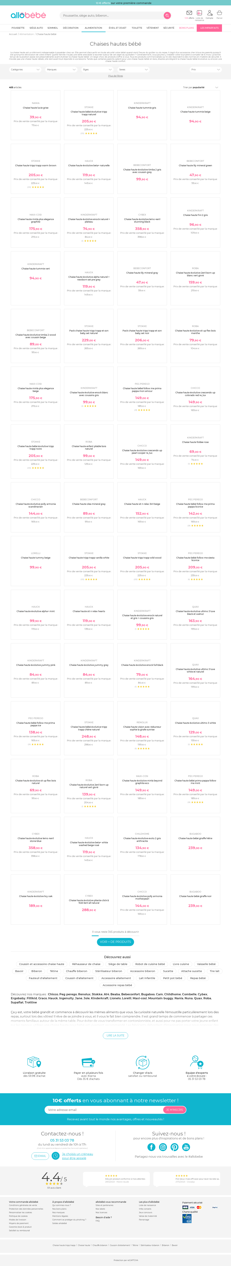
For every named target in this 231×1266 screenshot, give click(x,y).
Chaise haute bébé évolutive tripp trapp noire (36, 447)
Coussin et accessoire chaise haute (41, 964)
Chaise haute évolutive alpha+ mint (36, 611)
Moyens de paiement (19, 1223)
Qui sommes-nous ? (61, 1205)
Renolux (84, 994)
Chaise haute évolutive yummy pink (35, 665)
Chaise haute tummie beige (195, 111)
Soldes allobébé (59, 1223)
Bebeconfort (130, 994)
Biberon (36, 971)
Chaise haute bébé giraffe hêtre (195, 838)
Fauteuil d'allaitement (43, 978)
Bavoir (19, 971)
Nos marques (58, 1212)
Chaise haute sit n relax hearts (89, 611)
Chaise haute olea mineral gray (89, 504)
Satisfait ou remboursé (19, 1230)
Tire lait (214, 971)
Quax (198, 998)
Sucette (168, 971)
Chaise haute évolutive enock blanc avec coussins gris (89, 393)
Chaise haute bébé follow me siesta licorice (195, 559)
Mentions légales (60, 1216)
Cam (159, 994)
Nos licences (101, 1212)
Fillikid (32, 998)
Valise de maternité (148, 1216)
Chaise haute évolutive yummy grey (88, 665)
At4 (106, 994)
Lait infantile (147, 978)
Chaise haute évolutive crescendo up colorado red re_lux (195, 393)
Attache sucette (191, 971)
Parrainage (144, 1220)
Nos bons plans (59, 1209)
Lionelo (115, 998)
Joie (87, 998)
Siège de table (117, 964)
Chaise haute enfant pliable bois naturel (89, 447)
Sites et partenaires (104, 1205)
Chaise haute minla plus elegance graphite (36, 220)
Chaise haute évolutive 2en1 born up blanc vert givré (195, 274)
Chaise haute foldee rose (195, 442)
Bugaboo (148, 994)
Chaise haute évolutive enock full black (142, 665)
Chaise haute (84, 1245)
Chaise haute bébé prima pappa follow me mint (195, 781)
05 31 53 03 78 (196, 1079)
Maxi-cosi (140, 998)
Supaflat (17, 1002)
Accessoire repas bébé (117, 985)
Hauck (53, 998)
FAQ (97, 1221)
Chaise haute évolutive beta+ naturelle (89, 165)
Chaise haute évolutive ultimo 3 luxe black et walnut (195, 612)
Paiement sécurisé (192, 1202)
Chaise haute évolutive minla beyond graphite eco (142, 781)
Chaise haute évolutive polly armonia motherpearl (142, 897)
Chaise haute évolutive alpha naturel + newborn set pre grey (89, 278)
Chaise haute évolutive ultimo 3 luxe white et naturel (195, 670)
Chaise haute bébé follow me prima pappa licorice (195, 505)
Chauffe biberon (76, 971)
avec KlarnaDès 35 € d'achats (88, 1068)
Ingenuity (66, 998)
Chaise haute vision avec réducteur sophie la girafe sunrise (142, 728)
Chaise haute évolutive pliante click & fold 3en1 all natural (89, 901)
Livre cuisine (181, 964)
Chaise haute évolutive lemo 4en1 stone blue (36, 839)
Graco (42, 998)
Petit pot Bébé (172, 978)
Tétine (54, 971)
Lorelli (126, 998)
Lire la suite (115, 1035)
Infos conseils (145, 1209)
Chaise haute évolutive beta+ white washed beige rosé (89, 843)
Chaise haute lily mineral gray (142, 272)
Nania (179, 998)
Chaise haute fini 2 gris (195, 215)
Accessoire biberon (142, 971)
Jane (78, 998)
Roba (207, 998)
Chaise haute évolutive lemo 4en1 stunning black (142, 220)
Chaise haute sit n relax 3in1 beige (142, 504)
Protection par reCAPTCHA (126, 1260)
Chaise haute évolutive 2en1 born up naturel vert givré (88, 786)
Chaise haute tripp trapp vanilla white (89, 557)
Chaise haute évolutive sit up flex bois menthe (195, 332)
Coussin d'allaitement (79, 978)
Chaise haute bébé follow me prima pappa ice (35, 724)
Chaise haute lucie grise (35, 107)
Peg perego (68, 994)
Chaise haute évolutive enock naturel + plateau (89, 220)
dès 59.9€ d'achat (34, 1068)
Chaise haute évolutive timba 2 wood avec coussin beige (36, 336)
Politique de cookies (18, 1216)
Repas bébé (198, 978)
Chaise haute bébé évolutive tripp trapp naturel (89, 113)
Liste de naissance (147, 1205)
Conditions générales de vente (23, 1205)
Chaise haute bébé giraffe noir (195, 896)
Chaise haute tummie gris (142, 107)
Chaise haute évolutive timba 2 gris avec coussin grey (142, 170)
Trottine (31, 1002)
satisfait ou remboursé (142, 1066)
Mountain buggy (160, 998)
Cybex (202, 994)
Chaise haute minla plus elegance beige (36, 389)
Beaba (115, 994)
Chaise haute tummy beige (35, 557)
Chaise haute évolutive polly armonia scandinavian (36, 505)
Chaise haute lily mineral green (195, 165)
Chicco (53, 994)
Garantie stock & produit (20, 1227)
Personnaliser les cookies (20, 1212)
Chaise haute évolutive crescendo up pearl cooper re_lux (142, 451)
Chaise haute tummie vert (35, 268)
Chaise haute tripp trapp (64, 1245)
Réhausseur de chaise (86, 964)
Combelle (189, 994)
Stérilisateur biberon (108, 971)
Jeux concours (145, 1212)
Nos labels (100, 1209)
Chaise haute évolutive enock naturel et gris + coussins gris (142, 616)
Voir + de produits (115, 942)
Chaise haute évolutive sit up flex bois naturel (35, 781)
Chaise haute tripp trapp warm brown (35, 165)
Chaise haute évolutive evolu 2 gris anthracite (142, 839)
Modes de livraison (17, 1220)
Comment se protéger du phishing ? (69, 1220)
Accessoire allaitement (116, 978)
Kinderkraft (99, 998)
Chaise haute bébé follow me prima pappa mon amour (142, 389)
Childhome (172, 994)
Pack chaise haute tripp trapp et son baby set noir (142, 332)
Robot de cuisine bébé (150, 964)
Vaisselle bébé (206, 964)
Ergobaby (18, 998)
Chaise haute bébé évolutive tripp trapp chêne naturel (89, 728)
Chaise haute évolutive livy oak (35, 896)
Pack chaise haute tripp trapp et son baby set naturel (88, 332)
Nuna (189, 998)
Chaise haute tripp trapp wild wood (142, 557)
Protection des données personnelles (26, 1209)
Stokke (97, 994)
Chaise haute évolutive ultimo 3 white (195, 723)
